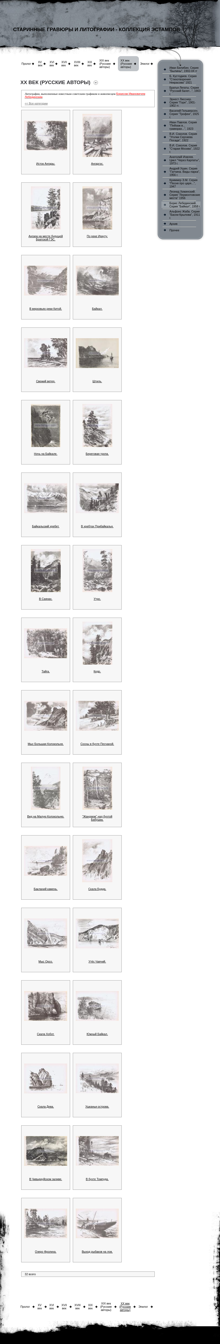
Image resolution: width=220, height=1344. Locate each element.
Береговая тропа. (97, 453)
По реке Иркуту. (97, 236)
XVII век (64, 63)
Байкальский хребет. (45, 526)
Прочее (174, 230)
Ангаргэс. (97, 163)
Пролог (26, 63)
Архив (173, 223)
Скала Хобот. (46, 1034)
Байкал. (97, 308)
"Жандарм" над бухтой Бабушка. (97, 818)
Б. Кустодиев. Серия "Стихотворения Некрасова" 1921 (183, 79)
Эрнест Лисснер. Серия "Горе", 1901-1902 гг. (182, 102)
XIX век (90, 63)
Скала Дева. (45, 1106)
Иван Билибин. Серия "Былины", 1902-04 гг (184, 69)
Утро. (97, 598)
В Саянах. (45, 598)
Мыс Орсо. (45, 961)
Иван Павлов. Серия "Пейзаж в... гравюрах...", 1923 (183, 125)
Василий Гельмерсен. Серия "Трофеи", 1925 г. (184, 114)
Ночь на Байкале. (45, 453)
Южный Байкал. (97, 1034)
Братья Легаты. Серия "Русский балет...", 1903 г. (185, 91)
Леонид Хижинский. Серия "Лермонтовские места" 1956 (184, 195)
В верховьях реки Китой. (46, 308)
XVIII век (77, 63)
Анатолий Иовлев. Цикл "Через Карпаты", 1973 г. (184, 160)
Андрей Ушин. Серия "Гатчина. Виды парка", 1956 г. (184, 171)
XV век (40, 63)
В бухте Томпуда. (97, 1179)
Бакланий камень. (45, 889)
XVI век (51, 63)
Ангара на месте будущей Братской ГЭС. (45, 238)
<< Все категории (36, 103)
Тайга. (46, 671)
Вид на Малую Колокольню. (45, 816)
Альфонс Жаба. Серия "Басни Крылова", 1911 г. (184, 214)
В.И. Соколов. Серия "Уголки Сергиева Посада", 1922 (183, 137)
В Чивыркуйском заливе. (45, 1179)
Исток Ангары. (45, 163)
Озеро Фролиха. (45, 1251)
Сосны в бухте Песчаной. (97, 743)
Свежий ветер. (45, 381)
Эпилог (145, 63)
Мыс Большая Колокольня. (46, 743)
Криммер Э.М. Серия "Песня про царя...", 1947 (183, 183)
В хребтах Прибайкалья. (97, 526)
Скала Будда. (97, 889)
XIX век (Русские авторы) (105, 64)
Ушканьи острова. (97, 1106)
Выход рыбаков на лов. (97, 1251)
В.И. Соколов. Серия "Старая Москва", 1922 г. (184, 148)
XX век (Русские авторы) (126, 64)
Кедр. (97, 671)
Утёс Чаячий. (97, 961)
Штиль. (97, 381)
